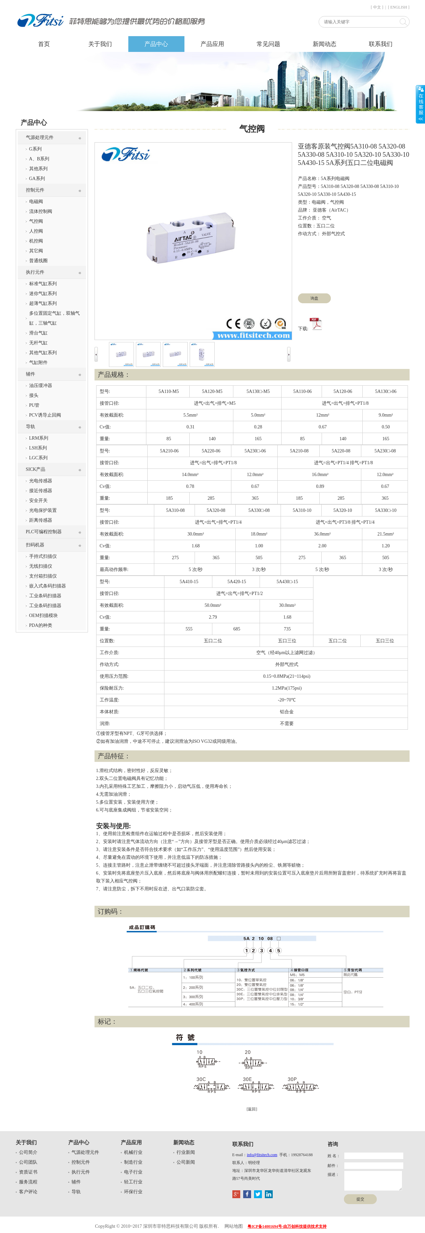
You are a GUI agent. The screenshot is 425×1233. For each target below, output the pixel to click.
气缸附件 (38, 362)
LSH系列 (38, 447)
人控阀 (36, 231)
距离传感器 (40, 520)
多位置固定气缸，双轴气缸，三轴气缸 (54, 318)
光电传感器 (40, 480)
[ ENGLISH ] (398, 7)
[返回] (252, 1109)
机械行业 (133, 1152)
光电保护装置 (43, 510)
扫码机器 (35, 544)
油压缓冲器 (40, 385)
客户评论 (28, 1191)
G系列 (35, 149)
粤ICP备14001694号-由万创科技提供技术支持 (287, 1226)
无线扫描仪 (40, 566)
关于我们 (100, 44)
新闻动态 (324, 44)
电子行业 (133, 1172)
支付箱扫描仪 (43, 576)
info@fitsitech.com (262, 1155)
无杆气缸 (38, 342)
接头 (33, 395)
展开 (420, 104)
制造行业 (133, 1162)
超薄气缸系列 (43, 303)
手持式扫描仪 (43, 556)
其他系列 (38, 168)
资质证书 (28, 1172)
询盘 (314, 298)
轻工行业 (133, 1181)
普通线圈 (38, 260)
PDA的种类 (40, 625)
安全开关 (38, 500)
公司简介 (28, 1152)
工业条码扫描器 (45, 595)
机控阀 (36, 241)
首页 (44, 44)
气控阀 (36, 221)
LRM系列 (38, 438)
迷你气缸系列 (43, 293)
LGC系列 (38, 457)
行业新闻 (186, 1152)
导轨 (30, 426)
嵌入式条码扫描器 (47, 585)
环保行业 (133, 1191)
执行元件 (35, 272)
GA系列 (37, 178)
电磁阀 (36, 201)
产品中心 (156, 44)
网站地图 (233, 1226)
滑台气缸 (38, 333)
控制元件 (35, 190)
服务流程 (28, 1181)
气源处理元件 (39, 137)
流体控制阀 (40, 211)
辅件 (30, 374)
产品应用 (212, 44)
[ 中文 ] (377, 7)
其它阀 (36, 250)
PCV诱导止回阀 (45, 415)
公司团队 (28, 1162)
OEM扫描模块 (43, 615)
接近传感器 (40, 490)
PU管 (34, 405)
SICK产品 (36, 469)
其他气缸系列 (43, 352)
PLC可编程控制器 (44, 531)
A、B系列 (39, 158)
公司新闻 (186, 1162)
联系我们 (381, 44)
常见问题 (268, 44)
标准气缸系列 (43, 283)
